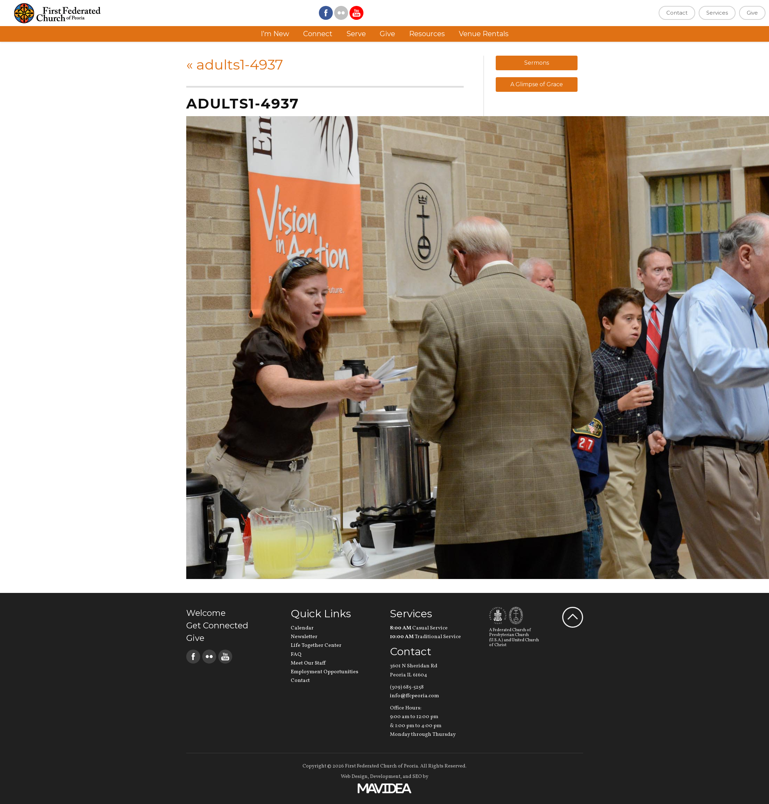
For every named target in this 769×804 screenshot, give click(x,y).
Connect (317, 34)
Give (752, 12)
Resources (427, 34)
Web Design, (355, 776)
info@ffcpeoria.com (414, 696)
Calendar (302, 628)
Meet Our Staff (308, 663)
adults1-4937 (234, 64)
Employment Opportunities (324, 672)
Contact (677, 12)
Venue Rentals (484, 34)
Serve (356, 34)
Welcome (206, 613)
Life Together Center (316, 645)
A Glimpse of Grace (536, 84)
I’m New (275, 34)
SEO (417, 776)
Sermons (536, 62)
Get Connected (217, 625)
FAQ (296, 654)
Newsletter (304, 637)
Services (717, 12)
